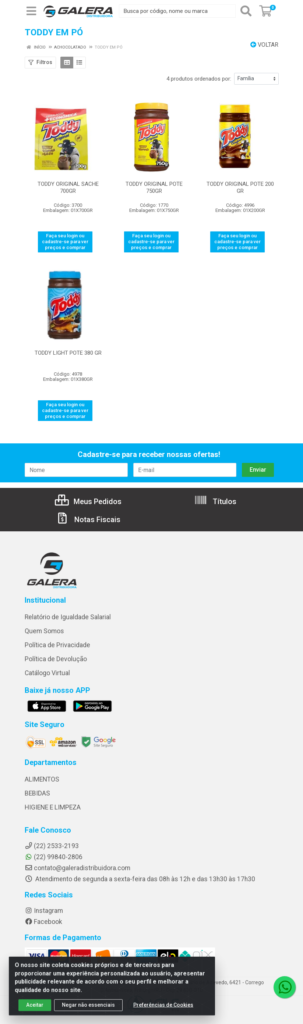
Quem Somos (44, 631)
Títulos (215, 501)
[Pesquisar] (246, 11)
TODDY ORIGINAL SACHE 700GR (68, 187)
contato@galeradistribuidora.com (77, 868)
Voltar (264, 44)
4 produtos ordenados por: (198, 78)
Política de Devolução (56, 659)
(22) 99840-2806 (53, 857)
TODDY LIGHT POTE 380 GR (68, 353)
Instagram (44, 910)
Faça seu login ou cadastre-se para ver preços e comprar (65, 242)
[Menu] (31, 11)
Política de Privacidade (57, 645)
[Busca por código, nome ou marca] (177, 11)
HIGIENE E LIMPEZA (53, 807)
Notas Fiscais (88, 519)
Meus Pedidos (88, 501)
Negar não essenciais (88, 1012)
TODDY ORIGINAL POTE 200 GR (240, 187)
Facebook (43, 921)
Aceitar (34, 1012)
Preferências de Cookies (163, 1012)
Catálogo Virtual (47, 673)
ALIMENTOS (42, 779)
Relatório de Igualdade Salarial (68, 617)
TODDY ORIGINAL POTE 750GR (154, 187)
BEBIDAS (37, 793)
